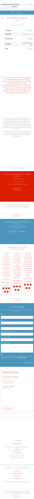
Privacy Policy (22, 357)
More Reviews (17, 299)
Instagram (21, 461)
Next (2, 18)
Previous (31, 18)
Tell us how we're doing (10, 377)
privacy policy (27, 492)
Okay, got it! (17, 496)
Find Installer (29, 362)
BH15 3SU (19, 453)
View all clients (17, 215)
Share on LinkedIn (22, 25)
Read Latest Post (8, 382)
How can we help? (5, 337)
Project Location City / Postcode (9, 331)
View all (25, 207)
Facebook (17, 461)
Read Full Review (6, 282)
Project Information (6, 342)
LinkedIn (12, 461)
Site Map (17, 470)
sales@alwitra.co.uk (18, 443)
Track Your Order (8, 386)
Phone (2, 326)
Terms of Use (17, 478)
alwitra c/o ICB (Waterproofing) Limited (10, 5)
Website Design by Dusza (10, 481)
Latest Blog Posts (10, 372)
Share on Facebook (16, 25)
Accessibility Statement (17, 473)
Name (2, 314)
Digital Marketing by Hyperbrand (22, 481)
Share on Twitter (19, 25)
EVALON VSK (6, 285)
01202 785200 (27, 8)
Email (2, 320)
